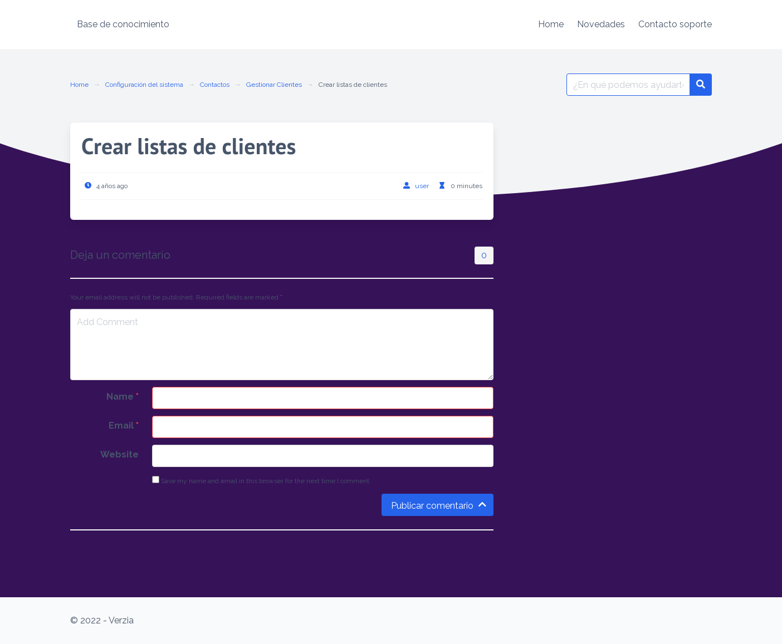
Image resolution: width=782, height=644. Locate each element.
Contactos (214, 85)
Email (124, 425)
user (422, 186)
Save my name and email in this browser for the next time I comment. (261, 480)
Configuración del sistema (144, 85)
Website (119, 454)
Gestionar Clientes (274, 85)
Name (122, 396)
